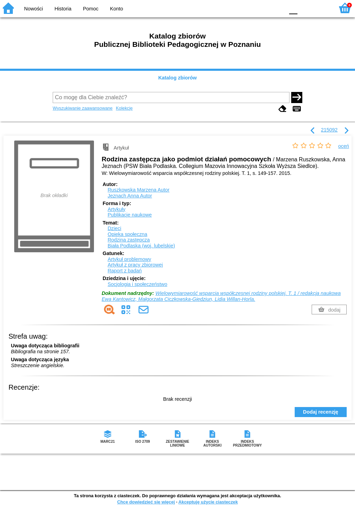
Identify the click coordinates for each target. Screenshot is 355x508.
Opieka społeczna (127, 234)
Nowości (33, 8)
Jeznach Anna (129, 195)
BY (277, 8)
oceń (343, 146)
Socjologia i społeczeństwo (137, 284)
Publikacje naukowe (129, 215)
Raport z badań (124, 270)
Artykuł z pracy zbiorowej (135, 265)
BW (249, 8)
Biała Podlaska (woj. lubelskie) (141, 245)
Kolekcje (124, 108)
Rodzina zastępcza (128, 240)
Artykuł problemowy (129, 259)
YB (263, 8)
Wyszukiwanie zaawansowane (83, 108)
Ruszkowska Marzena (138, 190)
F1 (305, 8)
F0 (293, 8)
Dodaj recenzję (320, 412)
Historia (62, 8)
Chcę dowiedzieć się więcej (146, 502)
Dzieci (114, 228)
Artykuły (116, 209)
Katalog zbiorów (177, 78)
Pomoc (90, 8)
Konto (116, 8)
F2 (321, 8)
